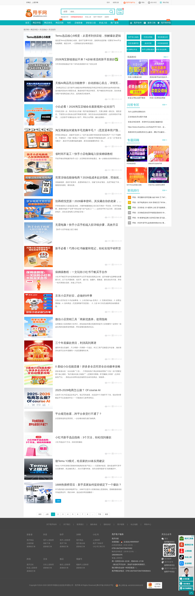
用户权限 (120, 524)
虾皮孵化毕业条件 (133, 49)
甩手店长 (30, 565)
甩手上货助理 (48, 540)
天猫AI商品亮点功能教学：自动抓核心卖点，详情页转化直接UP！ (95, 83)
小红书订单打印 (99, 547)
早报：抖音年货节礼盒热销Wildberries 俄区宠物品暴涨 (149, 223)
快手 (62, 534)
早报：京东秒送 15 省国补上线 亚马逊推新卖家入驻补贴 (149, 208)
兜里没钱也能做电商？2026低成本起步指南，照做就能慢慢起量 (93, 177)
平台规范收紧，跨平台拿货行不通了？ (78, 413)
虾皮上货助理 (32, 568)
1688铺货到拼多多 (77, 17)
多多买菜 (148, 43)
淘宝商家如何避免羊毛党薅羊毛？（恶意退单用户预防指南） (92, 130)
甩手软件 (138, 23)
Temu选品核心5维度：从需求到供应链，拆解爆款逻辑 (88, 35)
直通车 (107, 17)
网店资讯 (48, 23)
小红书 (96, 534)
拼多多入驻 (91, 23)
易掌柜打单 (31, 547)
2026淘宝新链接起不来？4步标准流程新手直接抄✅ (86, 59)
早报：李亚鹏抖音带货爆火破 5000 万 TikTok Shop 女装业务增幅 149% (149, 197)
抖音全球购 (148, 37)
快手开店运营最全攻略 (134, 185)
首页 (27, 23)
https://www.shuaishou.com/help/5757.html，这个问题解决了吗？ (148, 127)
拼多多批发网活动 (162, 49)
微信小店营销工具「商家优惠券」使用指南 (81, 319)
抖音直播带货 (133, 43)
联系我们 (80, 524)
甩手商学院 (166, 23)
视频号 (79, 559)
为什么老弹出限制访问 (136, 112)
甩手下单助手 (97, 17)
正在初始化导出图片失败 (137, 117)
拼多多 (30, 534)
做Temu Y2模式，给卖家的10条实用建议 (80, 461)
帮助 (142, 2)
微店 (62, 559)
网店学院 (37, 23)
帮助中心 (147, 524)
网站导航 (166, 2)
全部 (65, 11)
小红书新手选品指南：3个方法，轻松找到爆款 (83, 437)
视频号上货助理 (82, 565)
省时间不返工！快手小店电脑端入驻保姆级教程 (84, 153)
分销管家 (30, 543)
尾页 (106, 514)
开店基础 (43, 30)
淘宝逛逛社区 (162, 37)
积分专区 (154, 2)
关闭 (192, 536)
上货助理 (96, 540)
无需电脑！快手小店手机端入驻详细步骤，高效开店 (86, 224)
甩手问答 (115, 539)
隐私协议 (107, 524)
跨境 (29, 559)
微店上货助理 (65, 565)
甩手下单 (63, 543)
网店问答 (60, 22)
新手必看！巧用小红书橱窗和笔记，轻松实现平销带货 (88, 248)
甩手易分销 (80, 543)
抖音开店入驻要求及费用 (156, 185)
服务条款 (93, 524)
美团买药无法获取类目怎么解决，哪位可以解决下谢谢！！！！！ (148, 132)
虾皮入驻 (103, 23)
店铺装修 (78, 23)
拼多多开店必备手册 (155, 163)
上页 (47, 514)
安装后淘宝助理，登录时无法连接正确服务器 (145, 122)
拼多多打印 (64, 17)
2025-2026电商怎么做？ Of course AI (77, 390)
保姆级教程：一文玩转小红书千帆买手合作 (81, 272)
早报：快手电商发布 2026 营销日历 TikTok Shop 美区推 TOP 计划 (149, 202)
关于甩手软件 (51, 524)
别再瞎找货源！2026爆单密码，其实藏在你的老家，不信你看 (92, 201)
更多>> (166, 57)
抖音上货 (88, 17)
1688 (58, 501)
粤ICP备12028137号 (105, 585)
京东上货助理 (48, 565)
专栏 (69, 23)
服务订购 (152, 23)
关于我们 (66, 524)
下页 (99, 514)
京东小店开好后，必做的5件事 (73, 295)
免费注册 (116, 2)
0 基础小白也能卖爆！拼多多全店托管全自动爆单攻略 (87, 366)
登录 (108, 2)
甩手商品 (30, 540)
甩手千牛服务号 (170, 568)
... (92, 514)
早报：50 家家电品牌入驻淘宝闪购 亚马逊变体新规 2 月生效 (149, 218)
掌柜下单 (46, 543)
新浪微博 (166, 559)
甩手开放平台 (130, 2)
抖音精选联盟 (162, 43)
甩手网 (26, 30)
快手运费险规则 (148, 49)
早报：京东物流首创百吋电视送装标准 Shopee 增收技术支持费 (149, 213)
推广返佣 (114, 22)
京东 (45, 559)
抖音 (45, 534)
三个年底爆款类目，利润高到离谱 (75, 342)
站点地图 (134, 524)
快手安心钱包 (133, 37)
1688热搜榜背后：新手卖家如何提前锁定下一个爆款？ (88, 484)
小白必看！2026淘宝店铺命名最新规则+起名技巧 (85, 106)
